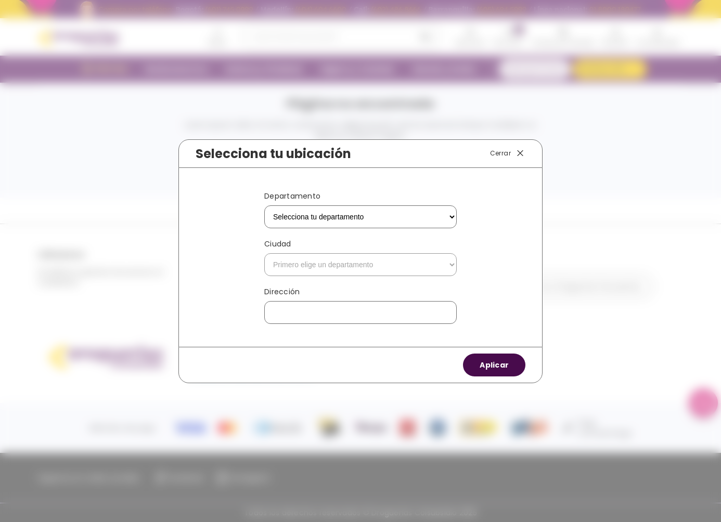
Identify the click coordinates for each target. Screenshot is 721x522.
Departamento (292, 196)
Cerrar (507, 153)
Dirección (282, 291)
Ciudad (277, 244)
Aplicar (494, 365)
